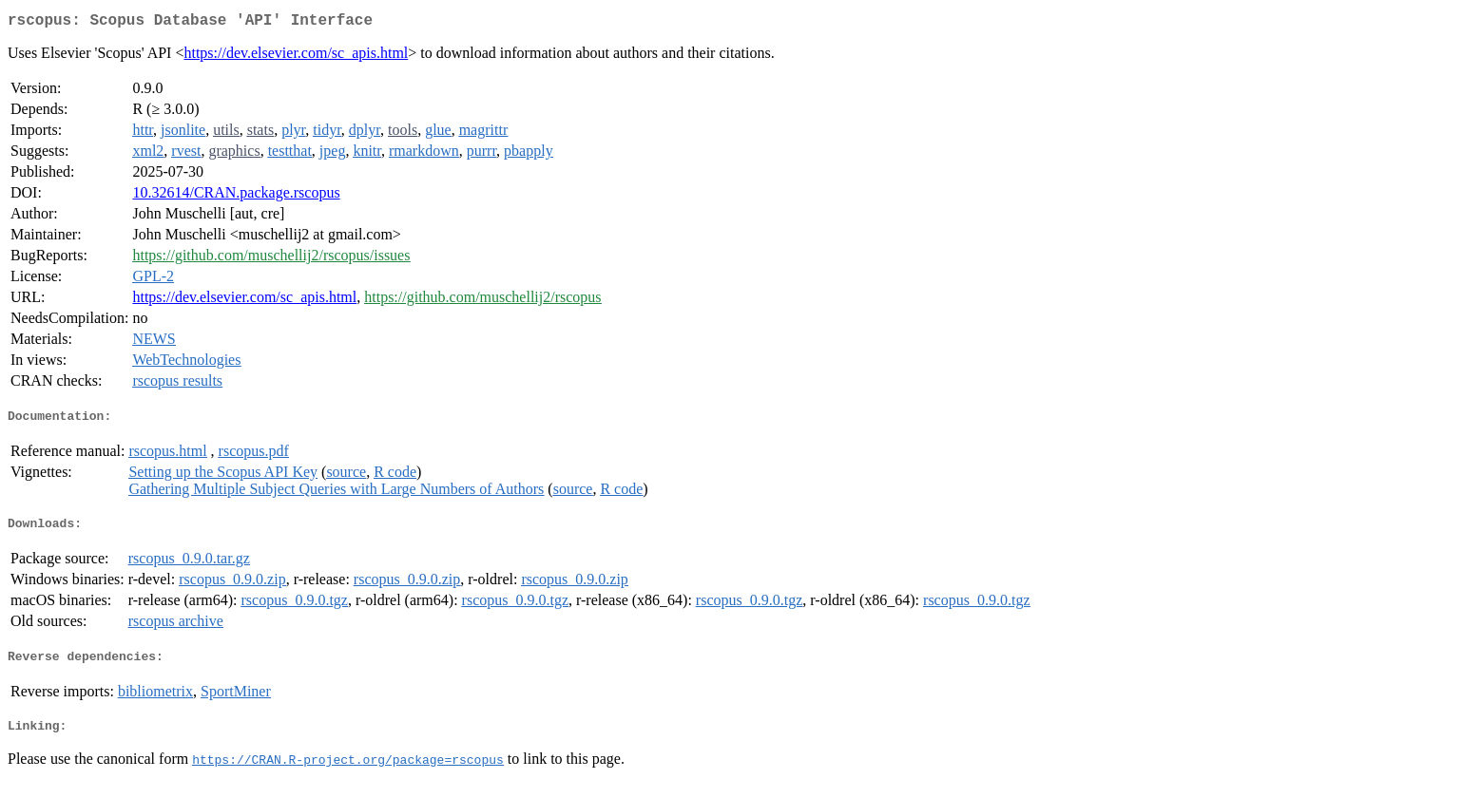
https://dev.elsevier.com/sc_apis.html (295, 56)
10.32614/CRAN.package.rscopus (235, 196)
